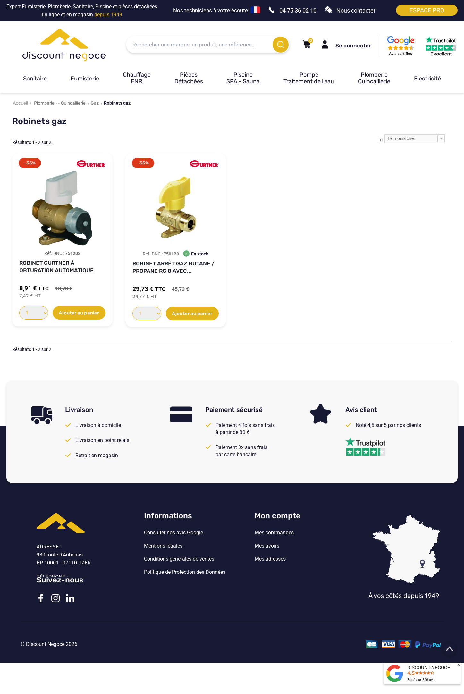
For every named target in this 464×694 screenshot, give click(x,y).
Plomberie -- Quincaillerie (60, 103)
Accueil (20, 103)
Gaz (95, 103)
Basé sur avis (421, 680)
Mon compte (277, 515)
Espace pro (426, 10)
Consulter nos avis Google (173, 533)
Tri (380, 139)
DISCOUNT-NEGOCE (428, 668)
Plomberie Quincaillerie (374, 78)
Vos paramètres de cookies (174, 585)
